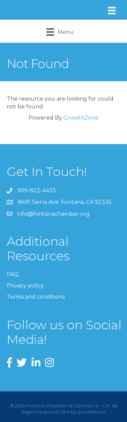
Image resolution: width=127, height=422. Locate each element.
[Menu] (111, 10)
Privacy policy (25, 285)
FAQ (12, 274)
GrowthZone (81, 118)
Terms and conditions (36, 297)
